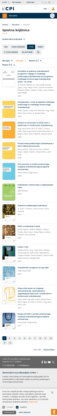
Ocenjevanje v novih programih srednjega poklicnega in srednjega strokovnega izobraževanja (36, 104)
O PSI (31, 47)
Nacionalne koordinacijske (20, 372)
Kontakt (31, 2)
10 (51, 338)
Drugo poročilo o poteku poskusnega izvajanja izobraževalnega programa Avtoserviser (34, 316)
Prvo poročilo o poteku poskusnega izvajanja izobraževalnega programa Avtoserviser (33, 166)
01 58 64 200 (9, 365)
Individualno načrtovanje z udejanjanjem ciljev (35, 186)
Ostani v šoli (23, 247)
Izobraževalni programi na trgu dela (33, 268)
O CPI (5, 2)
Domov (5, 25)
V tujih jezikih (11, 52)
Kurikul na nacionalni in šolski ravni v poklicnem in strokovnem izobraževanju (35, 124)
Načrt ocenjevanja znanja (29, 226)
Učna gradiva (18, 47)
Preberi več (33, 402)
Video (40, 47)
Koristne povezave (13, 39)
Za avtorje (27, 52)
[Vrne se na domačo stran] (8, 8)
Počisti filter (49, 349)
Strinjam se (9, 412)
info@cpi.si (24, 365)
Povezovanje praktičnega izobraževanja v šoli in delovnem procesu (36, 144)
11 (4, 343)
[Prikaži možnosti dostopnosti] (54, 412)
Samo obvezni (25, 412)
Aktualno (18, 2)
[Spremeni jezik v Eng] (45, 9)
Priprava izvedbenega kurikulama (32, 205)
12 (10, 343)
